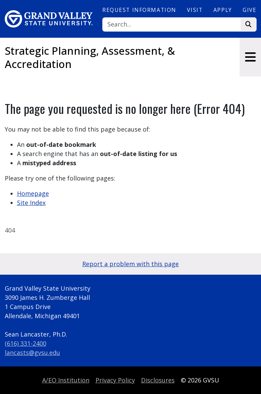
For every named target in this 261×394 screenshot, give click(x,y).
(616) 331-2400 (25, 343)
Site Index (31, 203)
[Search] (171, 24)
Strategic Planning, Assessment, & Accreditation (90, 57)
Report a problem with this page (130, 264)
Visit (195, 10)
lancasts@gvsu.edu (32, 352)
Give (249, 10)
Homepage (33, 193)
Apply (222, 10)
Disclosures (158, 380)
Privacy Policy (115, 380)
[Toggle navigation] (250, 57)
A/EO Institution (65, 380)
